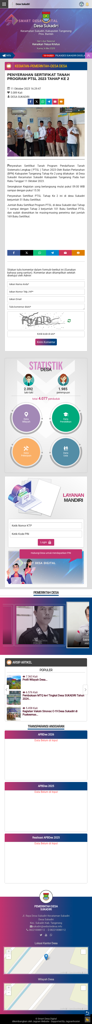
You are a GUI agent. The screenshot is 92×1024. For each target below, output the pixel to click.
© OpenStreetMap (74, 972)
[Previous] (78, 110)
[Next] (83, 110)
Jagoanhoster (72, 1021)
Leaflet (62, 972)
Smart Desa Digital (47, 1018)
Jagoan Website (41, 1021)
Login (46, 542)
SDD (85, 972)
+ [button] (9, 951)
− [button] (9, 956)
